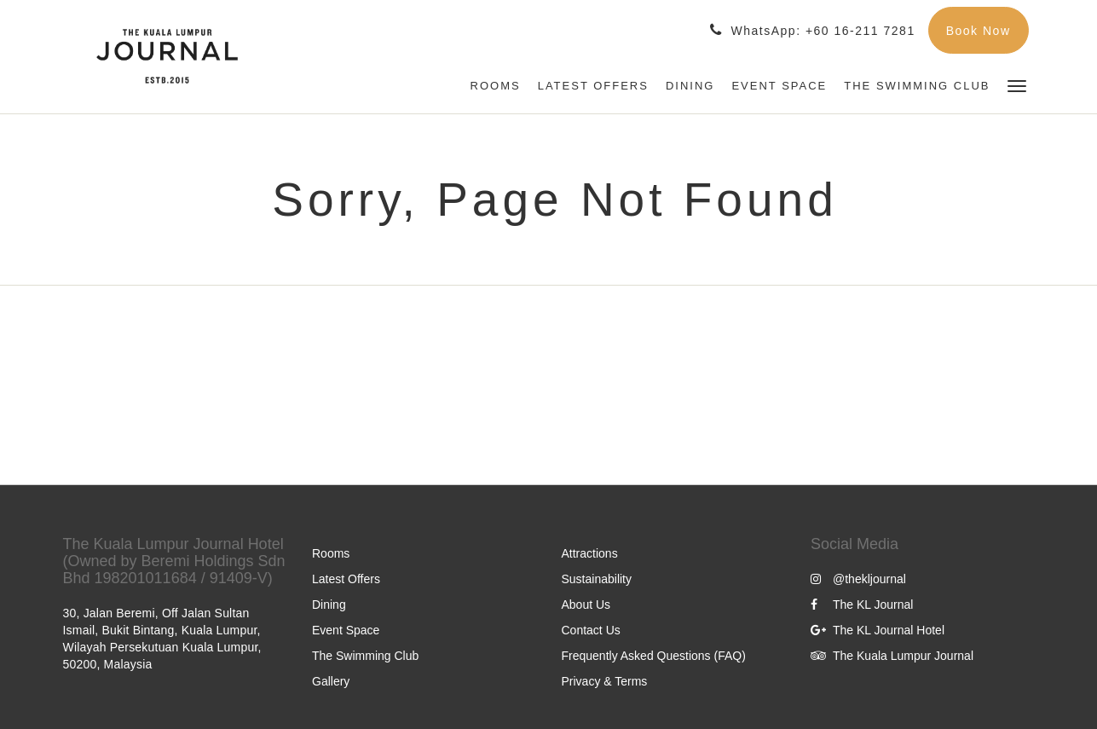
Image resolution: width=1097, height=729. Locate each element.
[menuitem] (495, 86)
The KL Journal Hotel (877, 630)
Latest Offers (346, 579)
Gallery (330, 681)
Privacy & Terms (605, 681)
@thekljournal (858, 579)
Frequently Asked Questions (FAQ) (654, 655)
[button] (1017, 85)
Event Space (345, 630)
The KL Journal (862, 604)
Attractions (590, 553)
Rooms (330, 553)
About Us (586, 604)
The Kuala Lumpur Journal (892, 655)
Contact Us (591, 630)
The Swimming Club (365, 655)
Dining (329, 604)
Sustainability (597, 579)
